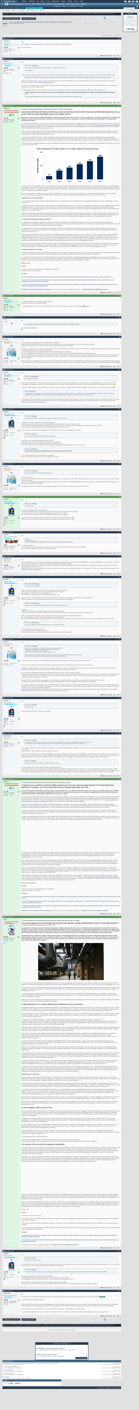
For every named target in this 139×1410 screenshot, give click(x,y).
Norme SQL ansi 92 (8, 1373)
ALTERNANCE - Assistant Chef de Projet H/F (50, 1348)
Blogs (42, 1)
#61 (119, 38)
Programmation (60, 4)
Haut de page (117, 1387)
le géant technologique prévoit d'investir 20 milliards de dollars (100, 877)
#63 (119, 105)
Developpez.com (109, 1387)
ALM (34, 4)
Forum (7, 14)
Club (81, 1)
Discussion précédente (55, 1330)
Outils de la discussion (106, 35)
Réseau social (21, 10)
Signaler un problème (29, 18)
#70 (119, 496)
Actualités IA (57, 6)
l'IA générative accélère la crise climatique (85, 257)
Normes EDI (6, 1377)
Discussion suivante (69, 1330)
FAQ (37, 1)
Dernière (118, 18)
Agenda (32, 10)
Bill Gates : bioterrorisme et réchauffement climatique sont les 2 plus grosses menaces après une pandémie (31, 1363)
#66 (119, 336)
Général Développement (17, 14)
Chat (48, 1)
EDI (54, 4)
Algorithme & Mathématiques (33, 14)
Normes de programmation (10, 1366)
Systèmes (83, 4)
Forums (23, 1)
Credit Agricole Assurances (49, 1350)
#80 (119, 1290)
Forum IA (64, 6)
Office (72, 4)
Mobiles (77, 4)
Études (69, 1)
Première (93, 18)
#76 (119, 733)
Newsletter (55, 1)
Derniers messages (5, 10)
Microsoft (39, 4)
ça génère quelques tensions (45, 82)
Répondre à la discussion (11, 18)
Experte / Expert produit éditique (46, 1354)
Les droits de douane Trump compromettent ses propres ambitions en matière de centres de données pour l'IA (43, 22)
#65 (119, 317)
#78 (119, 916)
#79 (119, 1251)
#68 (119, 409)
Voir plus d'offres (81, 1358)
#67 (119, 369)
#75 (119, 697)
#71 (119, 532)
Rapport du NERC (31, 883)
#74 (119, 639)
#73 (119, 576)
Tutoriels (31, 1)
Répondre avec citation (106, 55)
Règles (41, 10)
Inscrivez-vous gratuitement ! (34, 8)
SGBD (67, 4)
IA (30, 4)
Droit (76, 1)
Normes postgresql (8, 1370)
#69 (119, 464)
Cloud (26, 4)
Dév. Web (49, 4)
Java (44, 4)
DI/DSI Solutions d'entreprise (16, 4)
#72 (119, 556)
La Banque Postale (45, 1356)
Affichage (116, 35)
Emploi (63, 1)
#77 (119, 779)
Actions (13, 10)
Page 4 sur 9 (87, 18)
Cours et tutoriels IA (72, 6)
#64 (119, 295)
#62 (119, 58)
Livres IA (81, 6)
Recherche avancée (133, 10)
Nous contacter (101, 1387)
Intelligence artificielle (48, 14)
